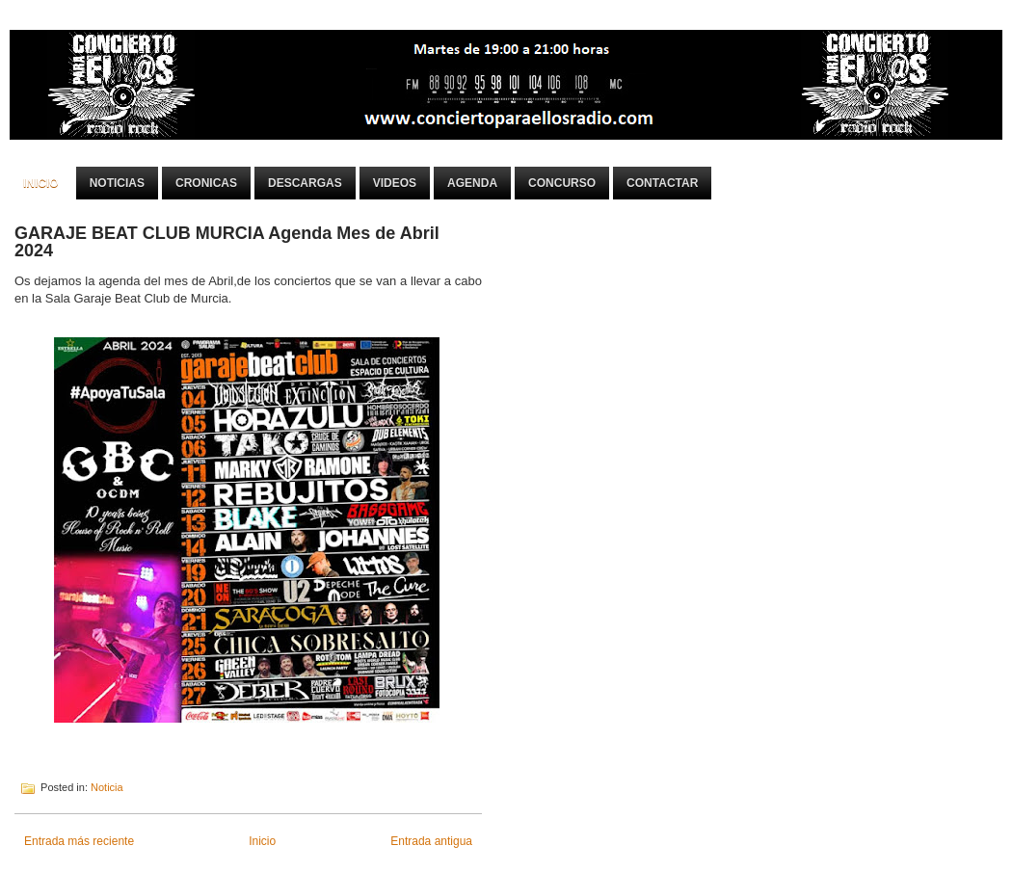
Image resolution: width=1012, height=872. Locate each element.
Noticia (107, 787)
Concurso (562, 183)
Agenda (472, 183)
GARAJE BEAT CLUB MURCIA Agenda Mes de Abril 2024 (226, 242)
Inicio (41, 183)
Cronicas (206, 183)
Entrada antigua (431, 841)
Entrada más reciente (79, 841)
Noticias (117, 183)
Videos (394, 183)
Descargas (305, 183)
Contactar (662, 183)
